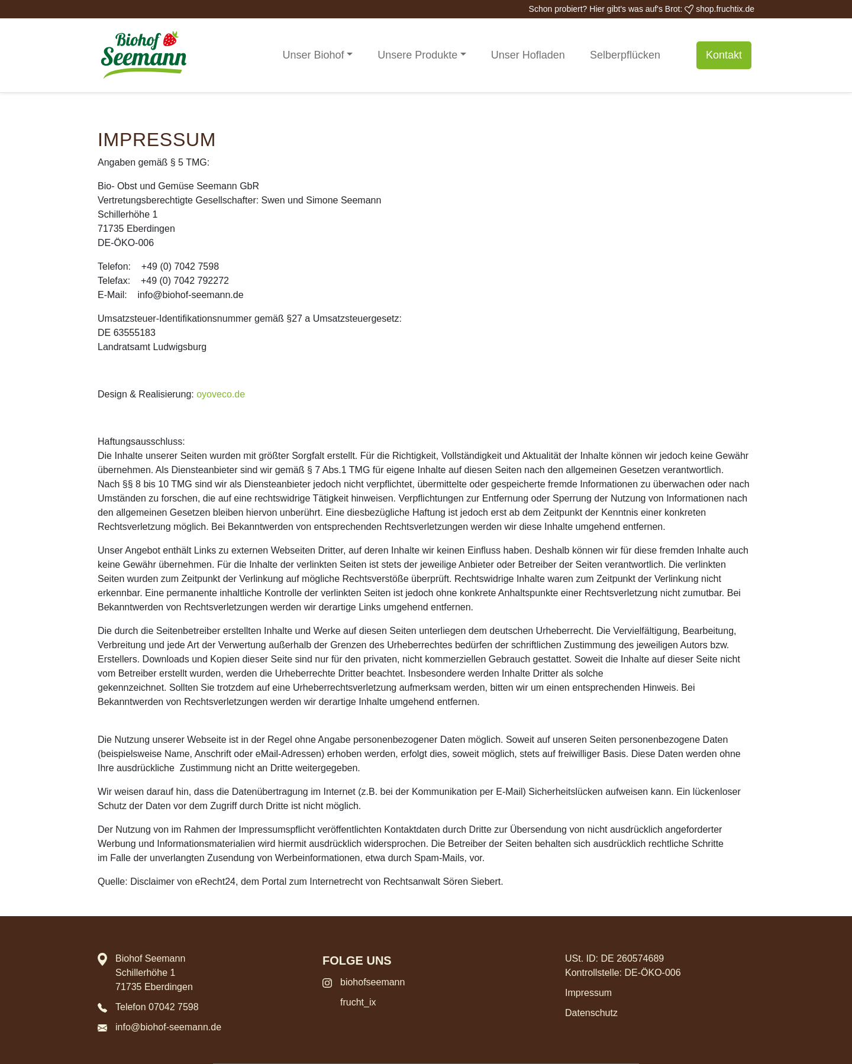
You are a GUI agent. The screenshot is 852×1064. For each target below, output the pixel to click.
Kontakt (724, 55)
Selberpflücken (625, 55)
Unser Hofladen (528, 55)
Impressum (588, 993)
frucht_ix (358, 1002)
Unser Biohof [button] (313, 55)
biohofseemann (372, 982)
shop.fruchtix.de (719, 9)
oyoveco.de (220, 394)
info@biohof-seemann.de (168, 1027)
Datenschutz (591, 1013)
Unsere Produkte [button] (417, 55)
